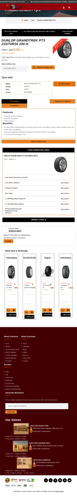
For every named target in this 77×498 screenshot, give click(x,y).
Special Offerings (10, 362)
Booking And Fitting (48, 317)
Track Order (9, 382)
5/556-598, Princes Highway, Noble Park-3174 (46, 432)
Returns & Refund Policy (13, 393)
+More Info (11, 317)
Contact (25, 365)
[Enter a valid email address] (36, 410)
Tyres (7, 348)
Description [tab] (15, 102)
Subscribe (11, 416)
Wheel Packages (10, 356)
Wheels (7, 351)
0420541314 (45, 453)
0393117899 (35, 453)
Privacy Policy (9, 387)
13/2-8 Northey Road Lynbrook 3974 (46, 467)
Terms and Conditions (12, 390)
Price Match (15, 313)
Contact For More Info (42, 67)
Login (7, 376)
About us (25, 359)
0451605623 (49, 470)
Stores (25, 348)
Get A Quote (26, 362)
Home (25, 20)
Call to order (64, 84)
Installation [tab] (15, 107)
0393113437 (15, 234)
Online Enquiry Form (38, 143)
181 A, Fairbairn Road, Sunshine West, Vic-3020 (46, 450)
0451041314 (46, 436)
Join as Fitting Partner (12, 353)
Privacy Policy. (59, 495)
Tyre (32, 20)
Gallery (25, 356)
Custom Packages (11, 359)
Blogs (24, 353)
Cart (6, 379)
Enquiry (8, 244)
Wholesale (8, 384)
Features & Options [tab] (62, 102)
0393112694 (39, 470)
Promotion (8, 365)
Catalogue (26, 351)
